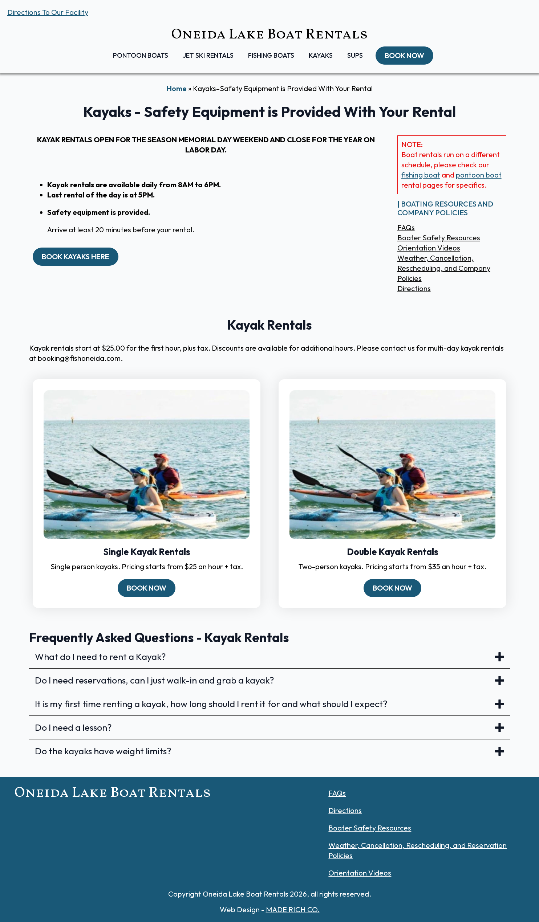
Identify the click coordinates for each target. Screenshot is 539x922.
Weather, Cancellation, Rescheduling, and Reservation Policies (417, 850)
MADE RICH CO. (293, 909)
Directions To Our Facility (47, 12)
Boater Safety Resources (438, 237)
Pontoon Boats (140, 55)
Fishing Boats (271, 55)
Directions (414, 288)
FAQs (406, 227)
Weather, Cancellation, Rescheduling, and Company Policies (443, 268)
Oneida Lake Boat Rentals (269, 35)
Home (177, 88)
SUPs (355, 55)
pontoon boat (479, 174)
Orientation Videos (428, 247)
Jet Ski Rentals (208, 55)
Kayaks (321, 55)
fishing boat (420, 174)
